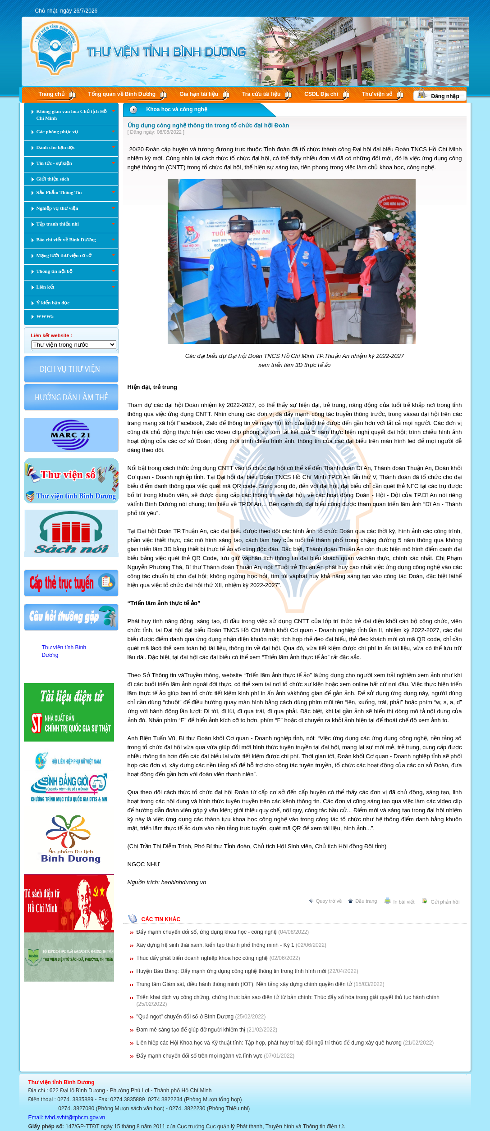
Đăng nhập (445, 96)
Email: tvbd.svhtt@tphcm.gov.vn (66, 1117)
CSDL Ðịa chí (321, 94)
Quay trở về (329, 901)
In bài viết (404, 902)
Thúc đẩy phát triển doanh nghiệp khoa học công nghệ (202, 958)
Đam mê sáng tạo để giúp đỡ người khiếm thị (191, 1030)
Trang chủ (51, 94)
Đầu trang (366, 901)
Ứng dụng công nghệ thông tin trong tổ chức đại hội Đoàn (208, 125)
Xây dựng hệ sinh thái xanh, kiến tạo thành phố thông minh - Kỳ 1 (215, 945)
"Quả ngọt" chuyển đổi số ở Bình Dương (185, 1016)
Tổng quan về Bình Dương (122, 94)
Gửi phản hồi (444, 902)
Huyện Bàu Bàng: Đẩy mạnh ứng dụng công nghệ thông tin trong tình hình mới (231, 971)
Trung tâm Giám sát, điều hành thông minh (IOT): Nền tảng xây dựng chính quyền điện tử (245, 984)
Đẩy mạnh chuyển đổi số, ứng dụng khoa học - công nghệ (207, 932)
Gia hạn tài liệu (198, 94)
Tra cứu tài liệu (261, 94)
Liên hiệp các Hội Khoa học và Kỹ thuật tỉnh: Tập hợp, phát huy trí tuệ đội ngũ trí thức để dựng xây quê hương (269, 1043)
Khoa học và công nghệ (177, 109)
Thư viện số (377, 94)
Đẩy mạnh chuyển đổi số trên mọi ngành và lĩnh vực (199, 1056)
